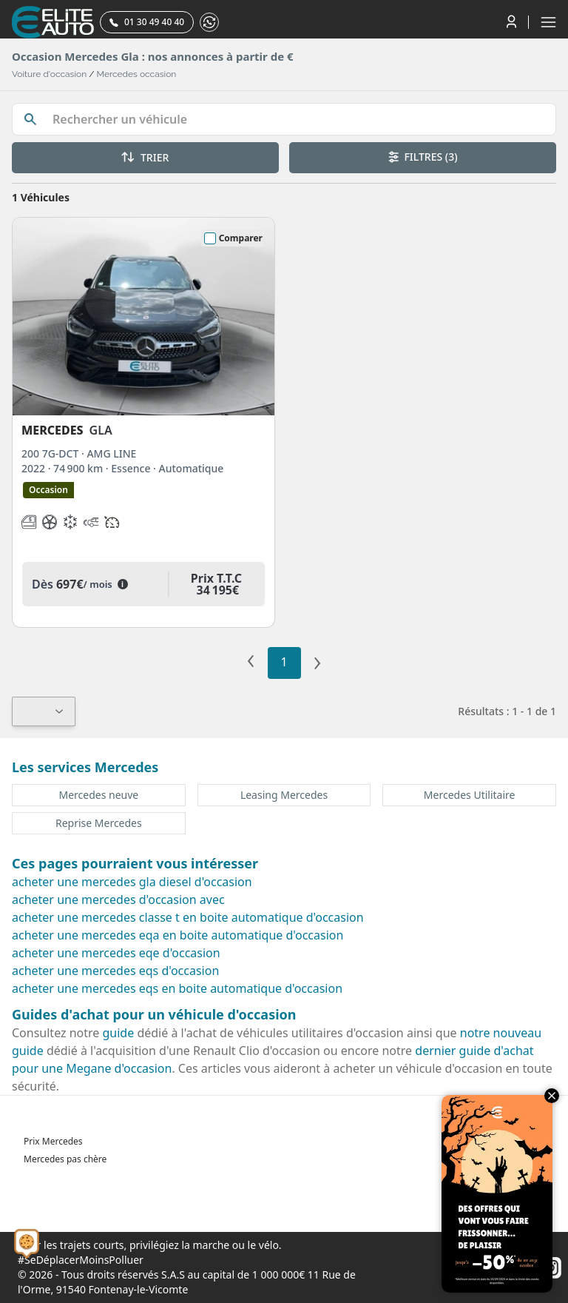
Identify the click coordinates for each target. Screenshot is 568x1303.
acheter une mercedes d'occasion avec (118, 899)
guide (119, 1033)
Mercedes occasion (137, 74)
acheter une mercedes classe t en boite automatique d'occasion (188, 917)
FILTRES (423, 157)
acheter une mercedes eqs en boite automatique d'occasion (177, 988)
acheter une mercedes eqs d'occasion (115, 970)
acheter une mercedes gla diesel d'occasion (132, 882)
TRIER (145, 157)
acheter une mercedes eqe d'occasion (116, 953)
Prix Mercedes (53, 1141)
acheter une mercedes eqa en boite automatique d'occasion (177, 935)
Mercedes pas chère (65, 1159)
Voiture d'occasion (49, 74)
